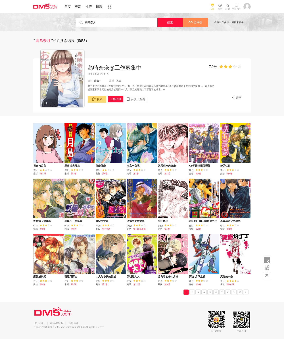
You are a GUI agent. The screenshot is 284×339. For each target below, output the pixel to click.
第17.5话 (106, 229)
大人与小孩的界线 (106, 276)
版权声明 (73, 323)
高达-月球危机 (197, 276)
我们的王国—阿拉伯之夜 (203, 221)
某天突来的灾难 (167, 165)
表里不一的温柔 (73, 221)
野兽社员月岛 (72, 165)
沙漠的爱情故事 (136, 221)
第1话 (167, 173)
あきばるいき (102, 74)
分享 (239, 97)
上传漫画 (267, 268)
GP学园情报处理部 (199, 165)
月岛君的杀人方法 (168, 276)
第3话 (73, 229)
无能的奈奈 (226, 276)
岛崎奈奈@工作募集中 (115, 68)
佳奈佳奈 (101, 165)
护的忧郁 (225, 165)
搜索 (170, 22)
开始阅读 (116, 99)
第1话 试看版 (139, 229)
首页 (67, 6)
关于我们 (39, 323)
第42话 (43, 173)
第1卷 (136, 173)
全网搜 (195, 22)
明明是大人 (133, 276)
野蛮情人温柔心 (42, 221)
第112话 (230, 284)
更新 (78, 6)
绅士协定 (163, 221)
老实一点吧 (133, 165)
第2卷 (73, 173)
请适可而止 (70, 276)
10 (240, 292)
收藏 (97, 99)
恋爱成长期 (39, 276)
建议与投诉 (56, 323)
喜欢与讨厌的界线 (230, 221)
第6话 (167, 284)
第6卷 (105, 173)
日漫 (99, 6)
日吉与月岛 (39, 165)
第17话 (136, 284)
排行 (88, 6)
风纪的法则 (102, 221)
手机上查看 (138, 99)
